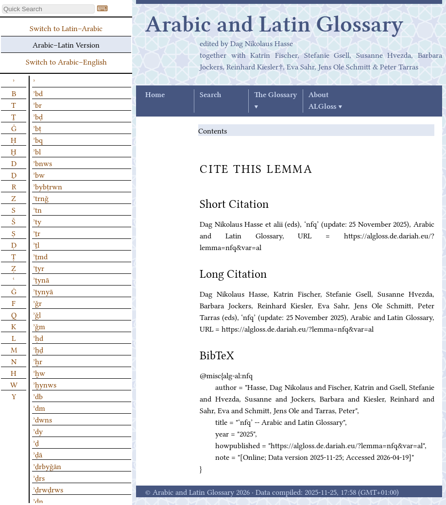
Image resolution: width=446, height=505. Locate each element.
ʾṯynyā (43, 291)
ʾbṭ (37, 127)
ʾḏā (37, 454)
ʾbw (39, 174)
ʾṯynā (41, 279)
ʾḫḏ (38, 349)
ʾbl (37, 151)
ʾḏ (36, 442)
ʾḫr (37, 360)
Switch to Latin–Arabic (66, 27)
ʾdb (38, 395)
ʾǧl (37, 314)
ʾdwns (42, 419)
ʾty (37, 221)
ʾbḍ (38, 116)
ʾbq (38, 139)
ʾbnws (42, 162)
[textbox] (48, 9)
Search (210, 95)
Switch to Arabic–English (66, 61)
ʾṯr (36, 232)
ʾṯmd (40, 256)
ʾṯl (36, 244)
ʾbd (38, 92)
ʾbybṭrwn (47, 186)
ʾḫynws (44, 384)
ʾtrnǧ (41, 197)
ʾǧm (39, 325)
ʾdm (39, 407)
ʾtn (37, 209)
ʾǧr (37, 302)
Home (155, 95)
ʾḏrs (39, 477)
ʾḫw (39, 372)
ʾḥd (38, 337)
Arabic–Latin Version (66, 44)
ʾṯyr (38, 267)
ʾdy (38, 430)
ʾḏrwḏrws (48, 489)
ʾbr (37, 104)
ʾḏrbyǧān (47, 465)
